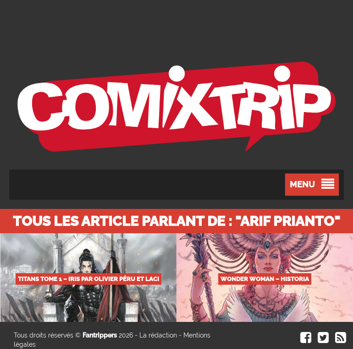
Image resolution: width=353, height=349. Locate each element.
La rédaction (158, 335)
